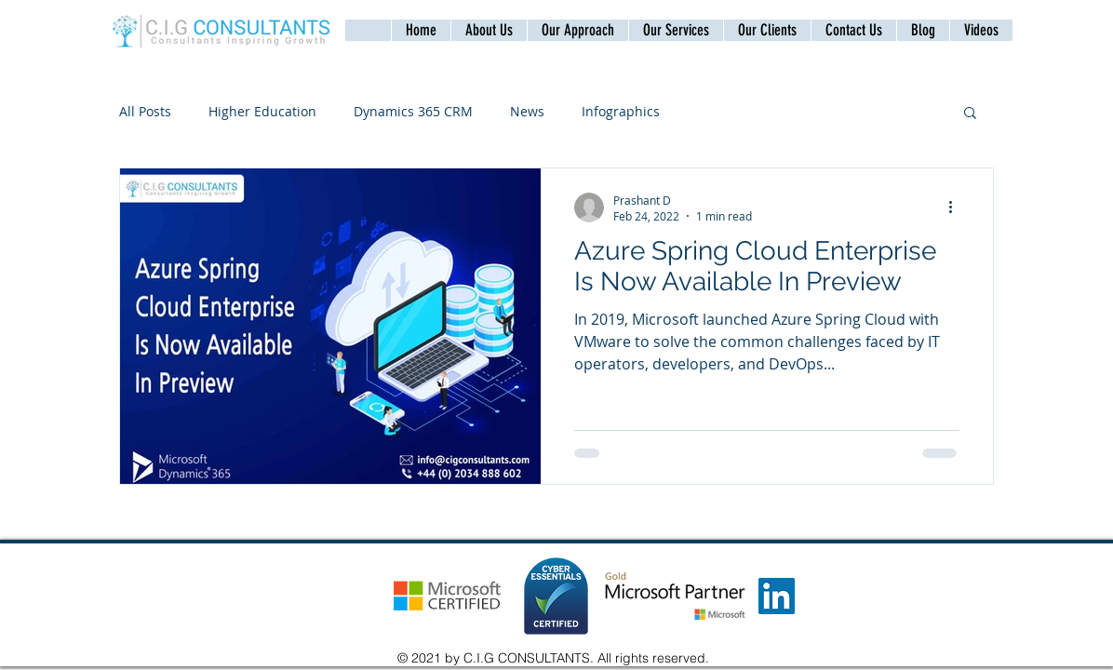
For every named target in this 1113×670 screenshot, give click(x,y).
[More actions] (956, 207)
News (527, 111)
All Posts (145, 111)
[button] (853, 30)
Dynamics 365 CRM (413, 111)
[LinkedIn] (776, 596)
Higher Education (262, 111)
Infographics (621, 111)
